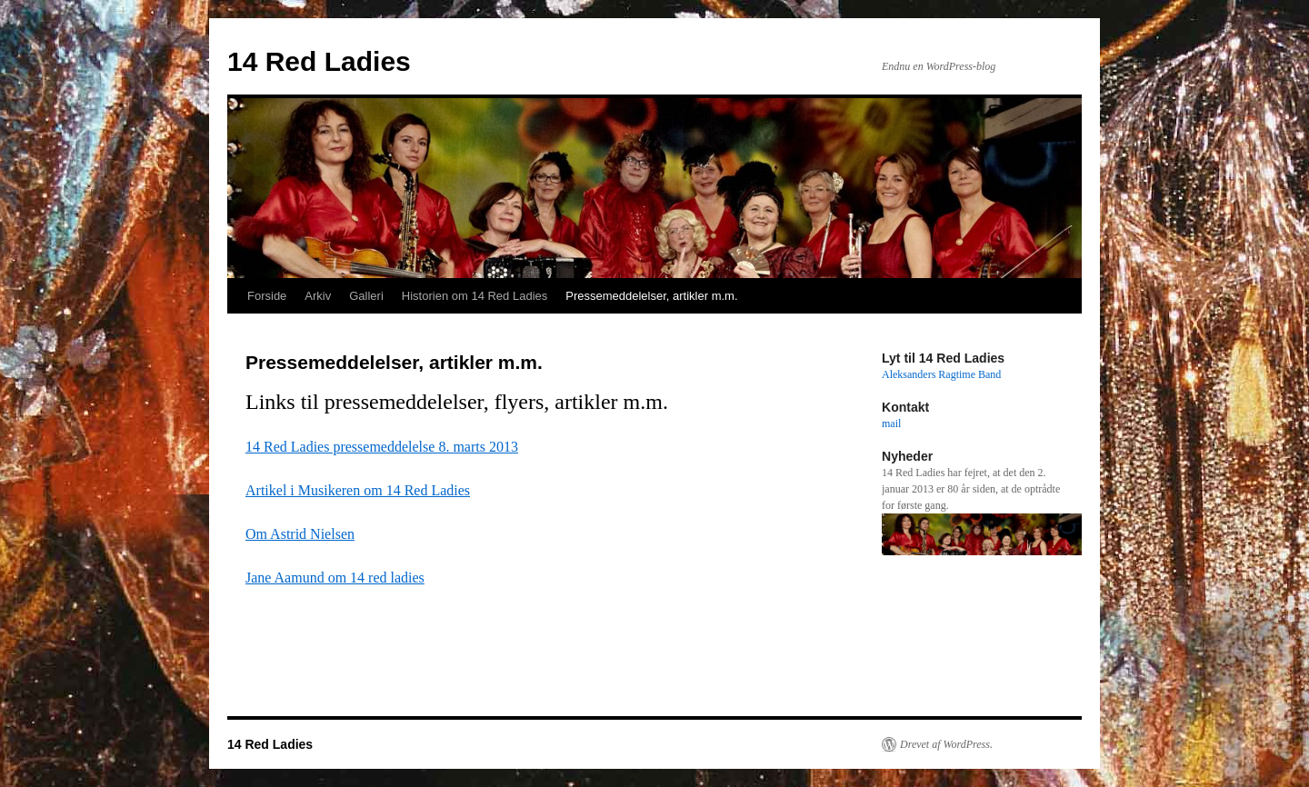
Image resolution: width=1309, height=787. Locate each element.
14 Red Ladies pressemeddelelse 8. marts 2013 (381, 446)
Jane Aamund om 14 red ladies (335, 577)
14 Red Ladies (319, 61)
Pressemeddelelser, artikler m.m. (651, 296)
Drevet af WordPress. (946, 744)
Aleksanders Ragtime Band (941, 374)
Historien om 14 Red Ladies (474, 296)
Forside (266, 296)
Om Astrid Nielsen (300, 534)
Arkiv (318, 296)
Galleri (366, 296)
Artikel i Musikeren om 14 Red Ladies (357, 490)
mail (891, 423)
